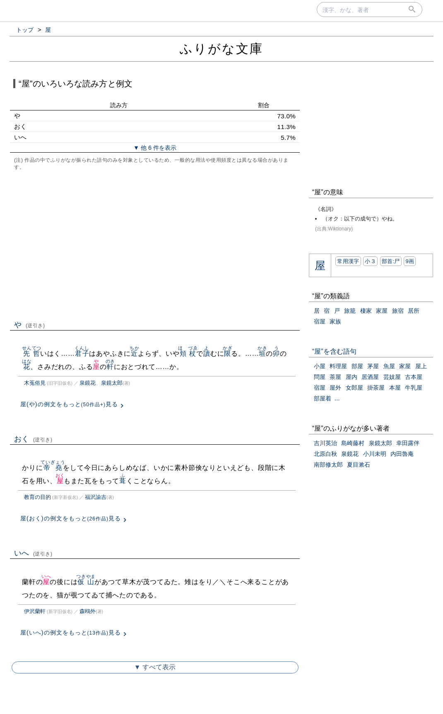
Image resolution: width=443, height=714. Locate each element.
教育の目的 (37, 497)
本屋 (395, 387)
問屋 (319, 377)
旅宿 (398, 310)
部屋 (357, 366)
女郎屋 (354, 387)
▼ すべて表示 (155, 667)
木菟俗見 (35, 383)
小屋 (319, 366)
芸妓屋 (392, 377)
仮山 (86, 581)
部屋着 (322, 398)
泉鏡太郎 (112, 383)
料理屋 (338, 366)
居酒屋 (370, 377)
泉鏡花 (87, 383)
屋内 (351, 377)
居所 (413, 310)
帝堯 (53, 467)
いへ (33, 553)
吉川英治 (325, 443)
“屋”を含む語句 (334, 351)
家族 (335, 321)
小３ (370, 261)
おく (33, 439)
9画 (409, 261)
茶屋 (335, 377)
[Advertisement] (155, 244)
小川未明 (374, 453)
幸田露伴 (407, 443)
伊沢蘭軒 (35, 611)
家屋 (382, 310)
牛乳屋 (413, 387)
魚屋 (389, 366)
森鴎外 (87, 611)
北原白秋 (325, 453)
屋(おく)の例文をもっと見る (70, 518)
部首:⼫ (391, 261)
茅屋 (373, 366)
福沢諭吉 (95, 497)
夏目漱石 (358, 464)
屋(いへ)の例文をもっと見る (70, 632)
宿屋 (319, 321)
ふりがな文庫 (221, 48)
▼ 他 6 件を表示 (154, 147)
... (336, 398)
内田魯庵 (402, 453)
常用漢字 (348, 261)
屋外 (335, 387)
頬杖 (187, 353)
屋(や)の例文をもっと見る (69, 404)
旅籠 (350, 310)
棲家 (366, 310)
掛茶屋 (376, 387)
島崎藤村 (352, 443)
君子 (82, 353)
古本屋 (413, 377)
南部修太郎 (328, 464)
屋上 (421, 366)
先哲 (31, 353)
